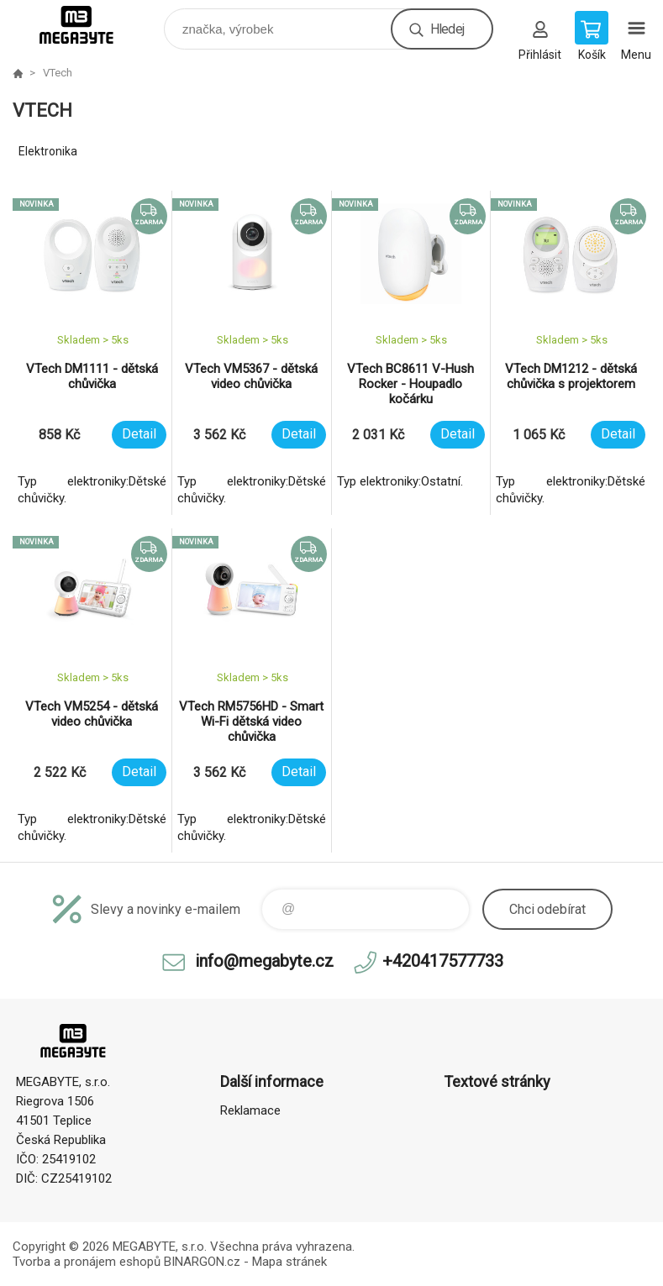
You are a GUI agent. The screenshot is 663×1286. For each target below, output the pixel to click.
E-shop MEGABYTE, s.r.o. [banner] (87, 25)
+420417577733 (442, 961)
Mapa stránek (289, 1261)
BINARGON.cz (202, 1261)
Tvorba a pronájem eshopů (86, 1261)
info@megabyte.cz (264, 961)
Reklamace (250, 1110)
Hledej (447, 29)
